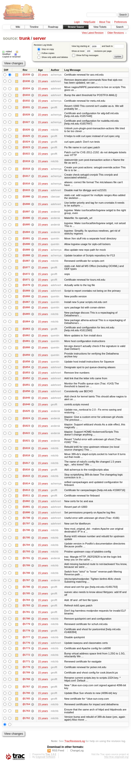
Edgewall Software (45, 759)
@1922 (26, 154)
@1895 (26, 225)
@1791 (26, 560)
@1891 (26, 239)
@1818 (26, 457)
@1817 (26, 464)
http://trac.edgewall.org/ (116, 759)
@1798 (26, 520)
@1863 (26, 330)
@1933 (26, 95)
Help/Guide (89, 22)
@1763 (26, 713)
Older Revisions (115, 33)
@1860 (26, 349)
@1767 (26, 689)
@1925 (26, 136)
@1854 (26, 368)
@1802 (26, 503)
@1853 (26, 374)
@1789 (26, 567)
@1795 (26, 539)
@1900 (26, 197)
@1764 (26, 707)
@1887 (26, 261)
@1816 (26, 471)
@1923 (26, 147)
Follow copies (45, 53)
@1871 (26, 280)
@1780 (26, 621)
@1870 (26, 286)
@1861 (26, 342)
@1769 (26, 675)
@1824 (26, 420)
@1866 (26, 308)
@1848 (26, 406)
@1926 (26, 130)
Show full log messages (85, 55)
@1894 (26, 232)
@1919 (26, 161)
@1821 (26, 442)
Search (119, 27)
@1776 (26, 645)
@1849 (26, 399)
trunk (24, 38)
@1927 (26, 122)
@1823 (26, 427)
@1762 (26, 721)
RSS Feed (58, 753)
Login (77, 22)
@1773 (26, 651)
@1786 (26, 589)
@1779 (26, 626)
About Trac (104, 22)
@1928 (26, 115)
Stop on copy (45, 49)
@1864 (26, 322)
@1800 (26, 514)
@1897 (26, 212)
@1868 (26, 297)
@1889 (26, 250)
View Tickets (99, 27)
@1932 (26, 101)
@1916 (26, 184)
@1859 (26, 356)
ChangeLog (77, 753)
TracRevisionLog (74, 743)
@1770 (26, 669)
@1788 (26, 575)
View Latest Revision (93, 33)
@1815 (26, 478)
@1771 (26, 664)
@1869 (26, 292)
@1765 (26, 701)
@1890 (26, 244)
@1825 (26, 412)
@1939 (26, 75)
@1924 (26, 142)
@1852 (26, 380)
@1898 (26, 204)
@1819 (26, 450)
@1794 (26, 547)
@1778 (26, 633)
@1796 (26, 532)
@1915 (26, 190)
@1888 (26, 256)
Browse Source (76, 27)
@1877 (26, 268)
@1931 (26, 107)
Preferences (120, 22)
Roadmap (53, 27)
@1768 (26, 682)
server (39, 38)
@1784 (26, 602)
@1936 (26, 81)
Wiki (17, 27)
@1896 (26, 218)
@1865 (26, 315)
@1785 (26, 595)
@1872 (26, 275)
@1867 (26, 303)
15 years (43, 74)
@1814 (26, 485)
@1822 (26, 435)
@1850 (26, 393)
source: (10, 38)
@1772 (26, 657)
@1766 (26, 696)
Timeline (34, 27)
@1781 (26, 614)
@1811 (26, 497)
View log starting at (87, 46)
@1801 (26, 509)
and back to (113, 46)
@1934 (26, 89)
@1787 (26, 582)
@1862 (26, 337)
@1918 (26, 169)
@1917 (26, 176)
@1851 (26, 386)
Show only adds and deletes (52, 57)
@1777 (26, 639)
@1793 (26, 553)
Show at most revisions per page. (92, 51)
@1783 (26, 608)
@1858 (26, 363)
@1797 (26, 526)
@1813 (26, 492)
